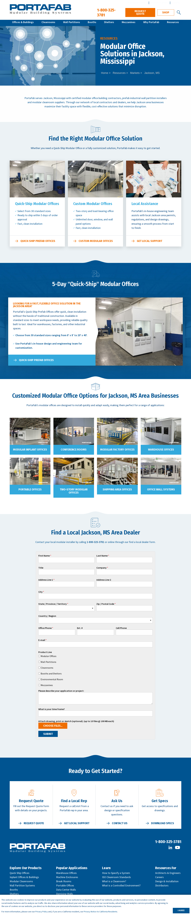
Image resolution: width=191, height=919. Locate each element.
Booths (92, 23)
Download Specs (162, 823)
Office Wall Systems (161, 489)
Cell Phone (121, 628)
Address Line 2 (103, 580)
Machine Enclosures (67, 877)
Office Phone (45, 628)
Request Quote (140, 12)
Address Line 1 (45, 580)
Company (101, 567)
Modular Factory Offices (117, 449)
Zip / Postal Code (105, 604)
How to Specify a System (116, 873)
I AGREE (181, 910)
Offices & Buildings (23, 23)
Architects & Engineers (168, 873)
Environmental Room (52, 679)
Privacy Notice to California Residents (100, 911)
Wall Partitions (71, 23)
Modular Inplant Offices (30, 449)
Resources (173, 23)
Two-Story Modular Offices (74, 491)
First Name (44, 555)
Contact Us (119, 823)
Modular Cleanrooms (21, 881)
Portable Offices (30, 489)
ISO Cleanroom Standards (116, 877)
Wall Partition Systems (22, 885)
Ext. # (80, 628)
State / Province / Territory (52, 604)
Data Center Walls (66, 889)
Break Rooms (63, 881)
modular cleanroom (43, 102)
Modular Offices (48, 656)
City (40, 592)
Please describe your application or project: (61, 691)
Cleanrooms (48, 23)
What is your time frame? (51, 709)
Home (104, 72)
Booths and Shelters (51, 673)
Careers (159, 877)
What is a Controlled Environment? (121, 885)
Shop (165, 12)
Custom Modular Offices (96, 241)
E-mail (41, 640)
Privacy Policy (41, 911)
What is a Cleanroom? (114, 881)
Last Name (102, 555)
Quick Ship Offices (19, 873)
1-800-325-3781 (168, 841)
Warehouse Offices (161, 449)
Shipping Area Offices (117, 489)
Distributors (161, 885)
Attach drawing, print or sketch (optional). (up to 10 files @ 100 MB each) (76, 721)
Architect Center (159, 2)
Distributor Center (136, 2)
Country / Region (47, 616)
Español (176, 2)
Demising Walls (64, 893)
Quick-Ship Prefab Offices (37, 241)
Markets (135, 72)
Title (40, 567)
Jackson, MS (152, 72)
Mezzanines (128, 23)
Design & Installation (166, 881)
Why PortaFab (151, 23)
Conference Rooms (74, 449)
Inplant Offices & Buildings (24, 877)
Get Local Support (149, 241)
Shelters (109, 23)
